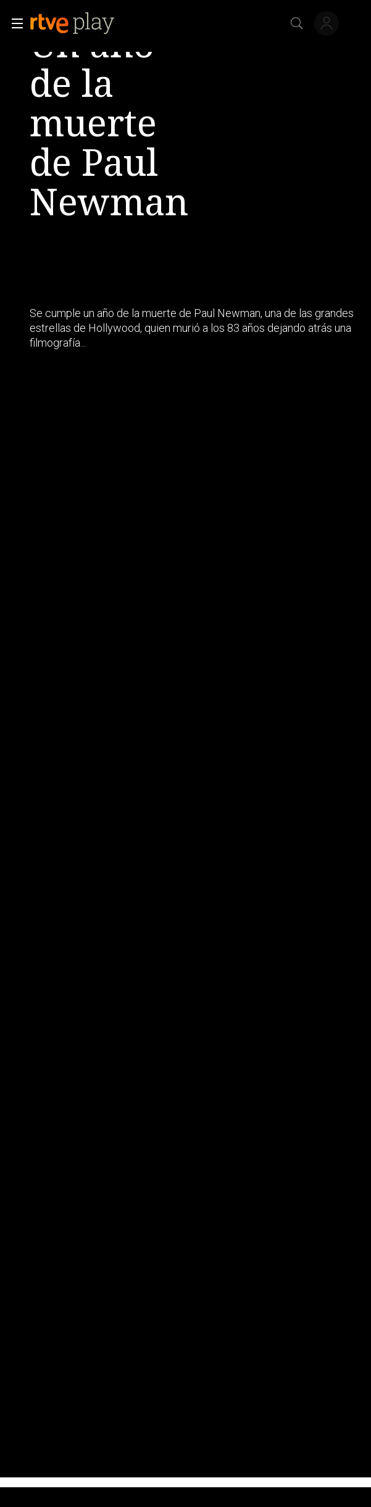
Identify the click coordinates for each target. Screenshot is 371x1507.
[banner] (82, 23)
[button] (13, 23)
